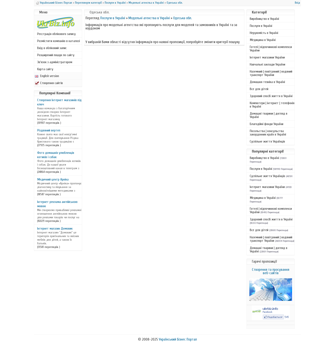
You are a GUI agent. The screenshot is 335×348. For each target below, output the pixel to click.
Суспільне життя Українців (267, 141)
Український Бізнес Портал (56, 2)
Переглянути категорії (88, 2)
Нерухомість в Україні (264, 33)
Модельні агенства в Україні (146, 2)
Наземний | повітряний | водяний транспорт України (271, 73)
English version (47, 76)
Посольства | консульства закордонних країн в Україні (268, 132)
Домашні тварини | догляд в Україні (268, 115)
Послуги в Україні (115, 2)
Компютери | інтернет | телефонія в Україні (272, 104)
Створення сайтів (49, 83)
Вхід (297, 2)
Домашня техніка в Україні (267, 82)
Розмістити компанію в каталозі (58, 41)
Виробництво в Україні (264, 19)
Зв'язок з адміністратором (54, 62)
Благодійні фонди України (266, 124)
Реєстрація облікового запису (56, 34)
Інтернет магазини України (267, 57)
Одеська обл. (175, 2)
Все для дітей (259, 89)
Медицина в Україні (263, 40)
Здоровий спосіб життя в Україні (271, 96)
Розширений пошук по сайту (55, 55)
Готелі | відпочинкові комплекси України (271, 48)
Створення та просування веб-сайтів (270, 271)
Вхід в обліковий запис (52, 48)
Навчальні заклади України (267, 64)
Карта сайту (45, 69)
